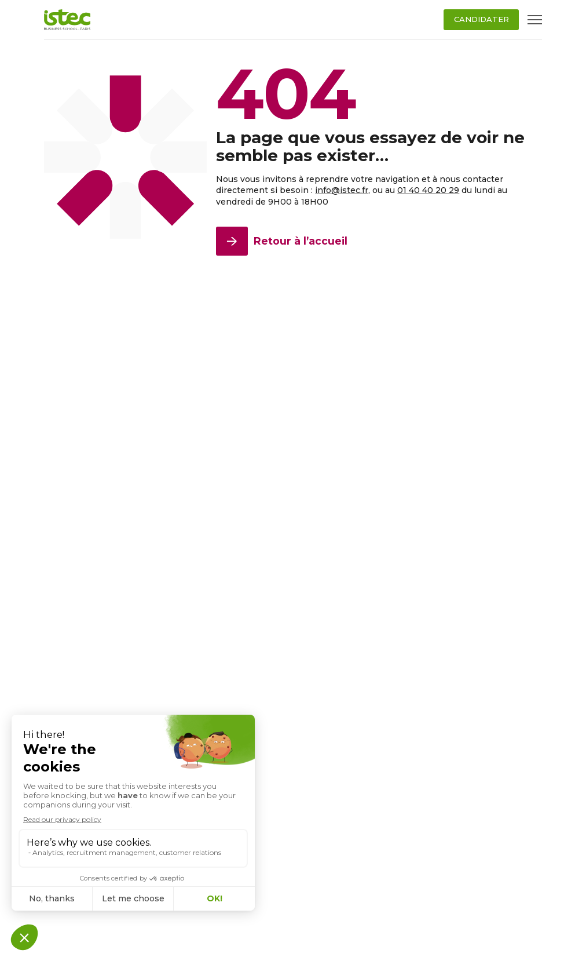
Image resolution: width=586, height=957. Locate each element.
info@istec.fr (341, 190)
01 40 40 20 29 (428, 190)
